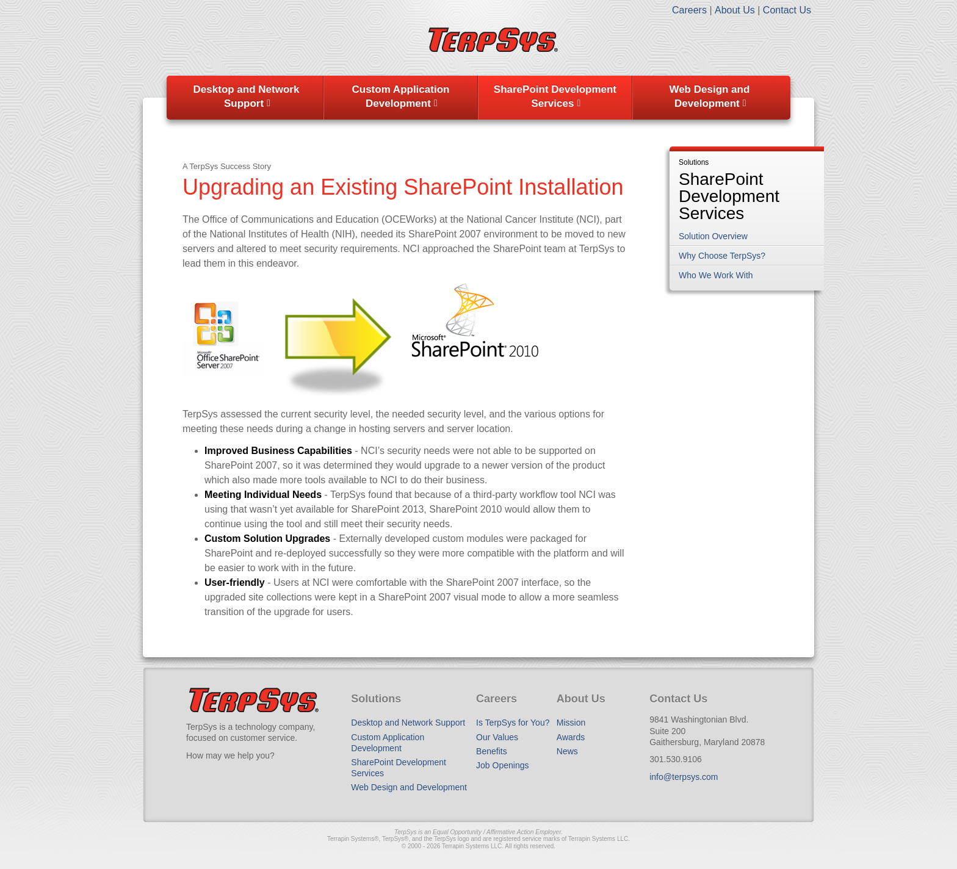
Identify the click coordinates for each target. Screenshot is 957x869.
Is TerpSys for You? (512, 722)
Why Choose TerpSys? (722, 256)
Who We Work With (716, 275)
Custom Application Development (400, 96)
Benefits (491, 751)
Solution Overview (713, 236)
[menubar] (478, 98)
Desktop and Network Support (246, 96)
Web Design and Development (709, 96)
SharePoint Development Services (555, 96)
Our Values (497, 737)
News (567, 751)
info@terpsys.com (683, 777)
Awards (571, 737)
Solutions (694, 163)
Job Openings (502, 765)
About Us (735, 10)
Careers (689, 10)
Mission (571, 722)
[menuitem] (246, 98)
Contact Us (787, 10)
